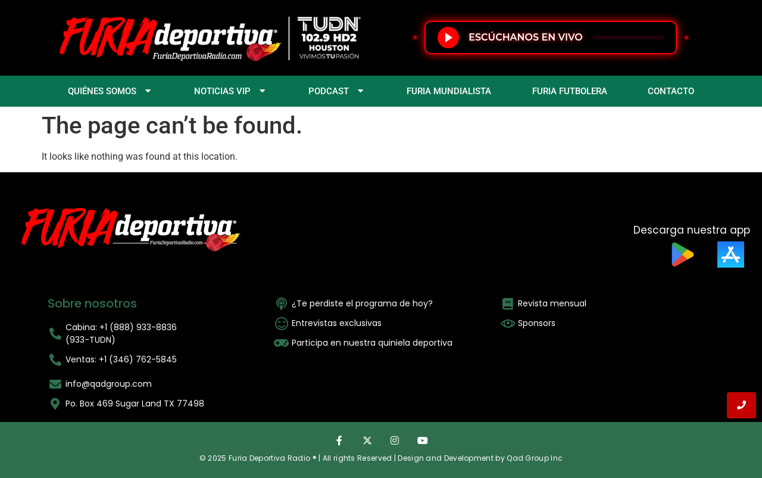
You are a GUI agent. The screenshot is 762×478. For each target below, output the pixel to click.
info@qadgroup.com (108, 384)
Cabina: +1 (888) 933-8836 (121, 327)
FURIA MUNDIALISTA (449, 91)
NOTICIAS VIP (231, 91)
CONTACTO (671, 91)
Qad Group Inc (535, 458)
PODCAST (337, 91)
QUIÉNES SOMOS (111, 91)
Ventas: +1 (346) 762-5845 (121, 359)
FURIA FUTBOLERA (569, 91)
